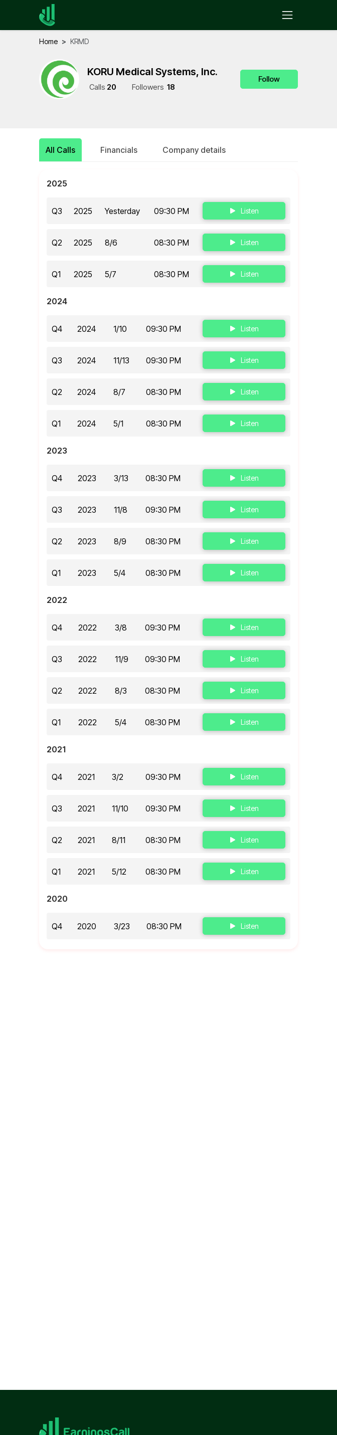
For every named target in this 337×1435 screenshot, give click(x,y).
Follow (269, 79)
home (48, 41)
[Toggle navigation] (287, 15)
